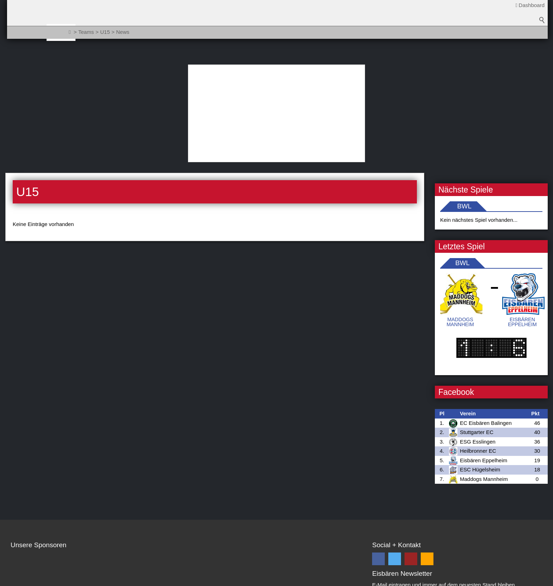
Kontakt (20, 579)
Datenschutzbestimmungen (444, 522)
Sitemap (45, 579)
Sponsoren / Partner (186, 32)
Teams (104, 32)
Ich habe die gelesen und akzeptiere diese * (456, 525)
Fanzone (240, 32)
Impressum (111, 579)
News (77, 32)
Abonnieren (516, 509)
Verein (134, 32)
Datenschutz (76, 579)
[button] (378, 469)
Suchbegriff (542, 35)
